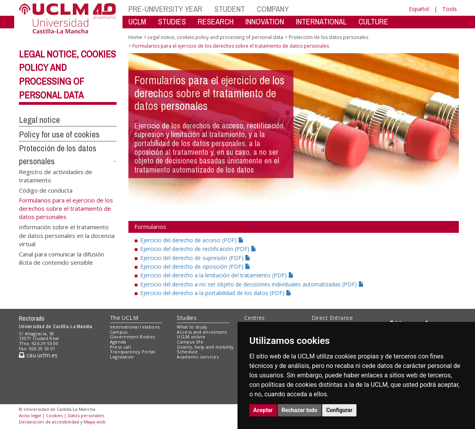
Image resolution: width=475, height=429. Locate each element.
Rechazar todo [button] (299, 410)
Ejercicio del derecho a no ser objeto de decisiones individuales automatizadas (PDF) (252, 284)
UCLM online (191, 337)
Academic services (198, 357)
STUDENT (229, 9)
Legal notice (39, 120)
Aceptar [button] (263, 410)
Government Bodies (132, 337)
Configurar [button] (339, 410)
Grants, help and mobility (205, 347)
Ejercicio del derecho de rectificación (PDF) (198, 249)
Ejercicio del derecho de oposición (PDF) (195, 266)
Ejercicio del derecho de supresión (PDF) (195, 258)
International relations (135, 327)
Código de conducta (45, 190)
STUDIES (172, 21)
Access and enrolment (202, 332)
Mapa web (95, 422)
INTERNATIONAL (321, 21)
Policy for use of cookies (59, 134)
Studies (187, 317)
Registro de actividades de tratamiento (55, 175)
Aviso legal (30, 415)
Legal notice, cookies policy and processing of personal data (215, 37)
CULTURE (373, 21)
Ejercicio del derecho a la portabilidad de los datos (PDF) (215, 293)
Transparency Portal (132, 352)
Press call (120, 347)
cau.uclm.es (38, 355)
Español (419, 9)
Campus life (190, 342)
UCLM (137, 21)
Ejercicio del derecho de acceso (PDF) (192, 240)
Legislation (122, 357)
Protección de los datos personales (328, 37)
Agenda (118, 342)
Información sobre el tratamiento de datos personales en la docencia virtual (67, 235)
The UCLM (124, 317)
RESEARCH (216, 21)
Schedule (187, 352)
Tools (449, 9)
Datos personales (86, 415)
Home (135, 37)
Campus (119, 332)
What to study (192, 327)
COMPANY (273, 9)
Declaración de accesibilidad (49, 422)
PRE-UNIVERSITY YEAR (165, 9)
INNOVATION (264, 21)
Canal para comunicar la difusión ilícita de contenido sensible (61, 258)
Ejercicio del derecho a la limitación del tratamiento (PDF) (217, 275)
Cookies (54, 415)
